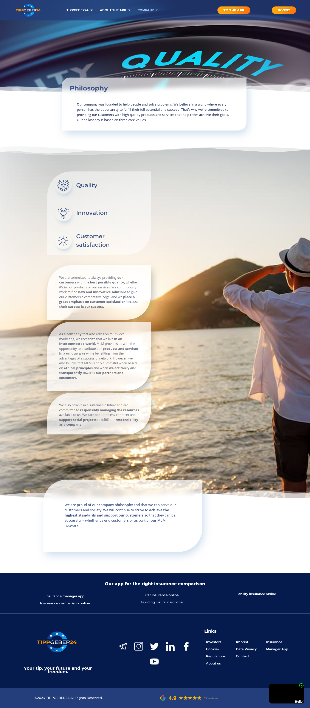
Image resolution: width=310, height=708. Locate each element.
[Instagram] (138, 646)
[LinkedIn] (170, 646)
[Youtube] (154, 661)
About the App (116, 10)
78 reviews (211, 698)
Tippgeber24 (80, 10)
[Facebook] (186, 646)
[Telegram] (122, 646)
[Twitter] (154, 646)
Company (148, 10)
